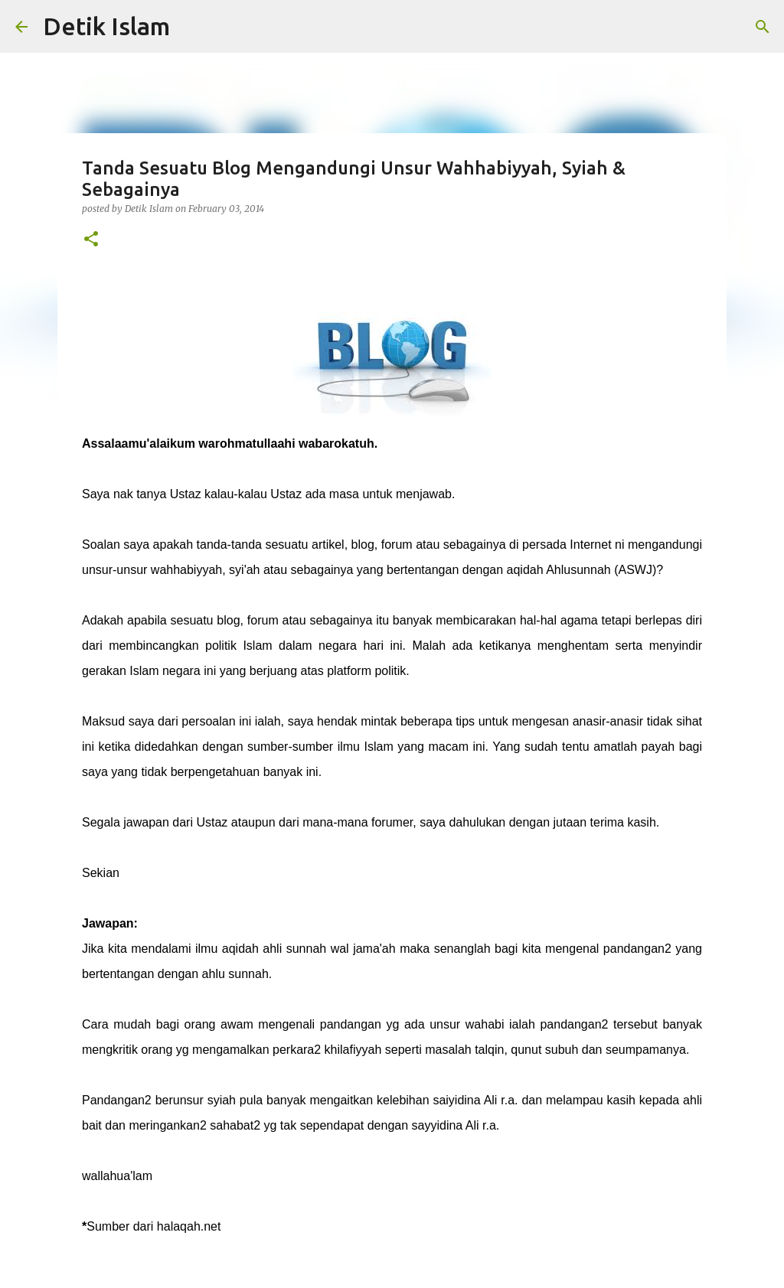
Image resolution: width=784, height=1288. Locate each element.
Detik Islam (106, 26)
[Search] (762, 26)
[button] (91, 240)
